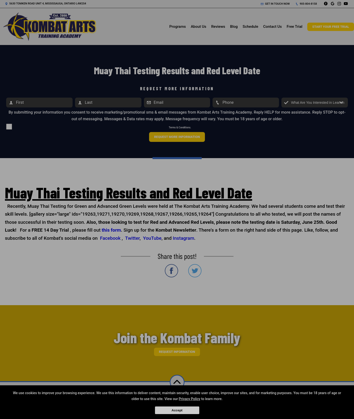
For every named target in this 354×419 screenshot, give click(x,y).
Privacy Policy (189, 399)
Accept (176, 410)
